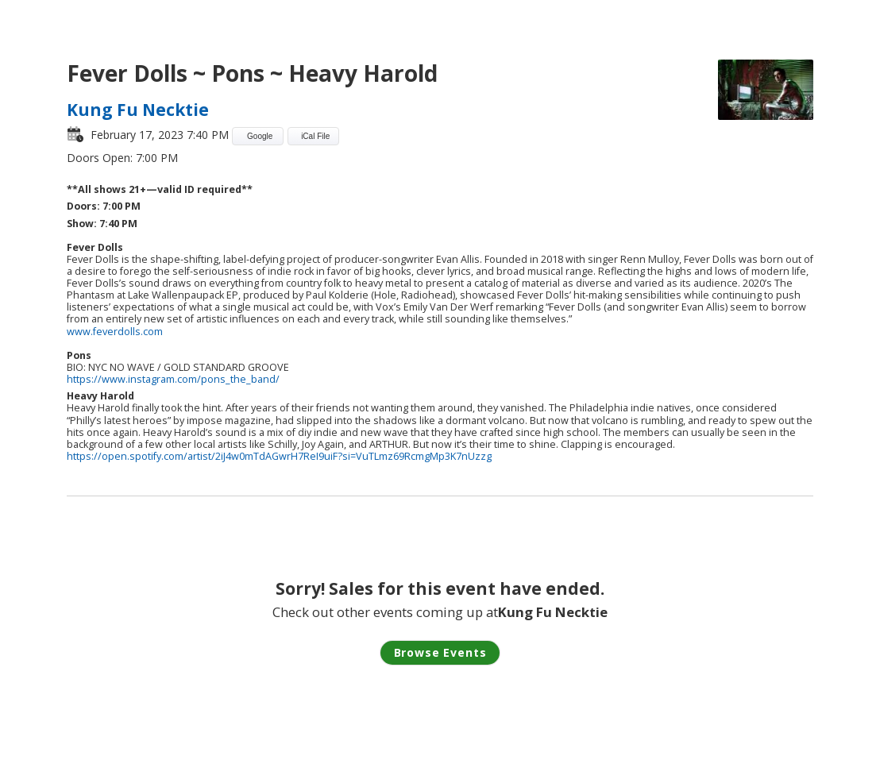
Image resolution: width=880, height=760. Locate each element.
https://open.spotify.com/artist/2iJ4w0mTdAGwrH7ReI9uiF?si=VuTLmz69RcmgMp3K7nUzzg (279, 456)
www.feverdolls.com (115, 331)
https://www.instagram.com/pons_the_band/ (173, 379)
